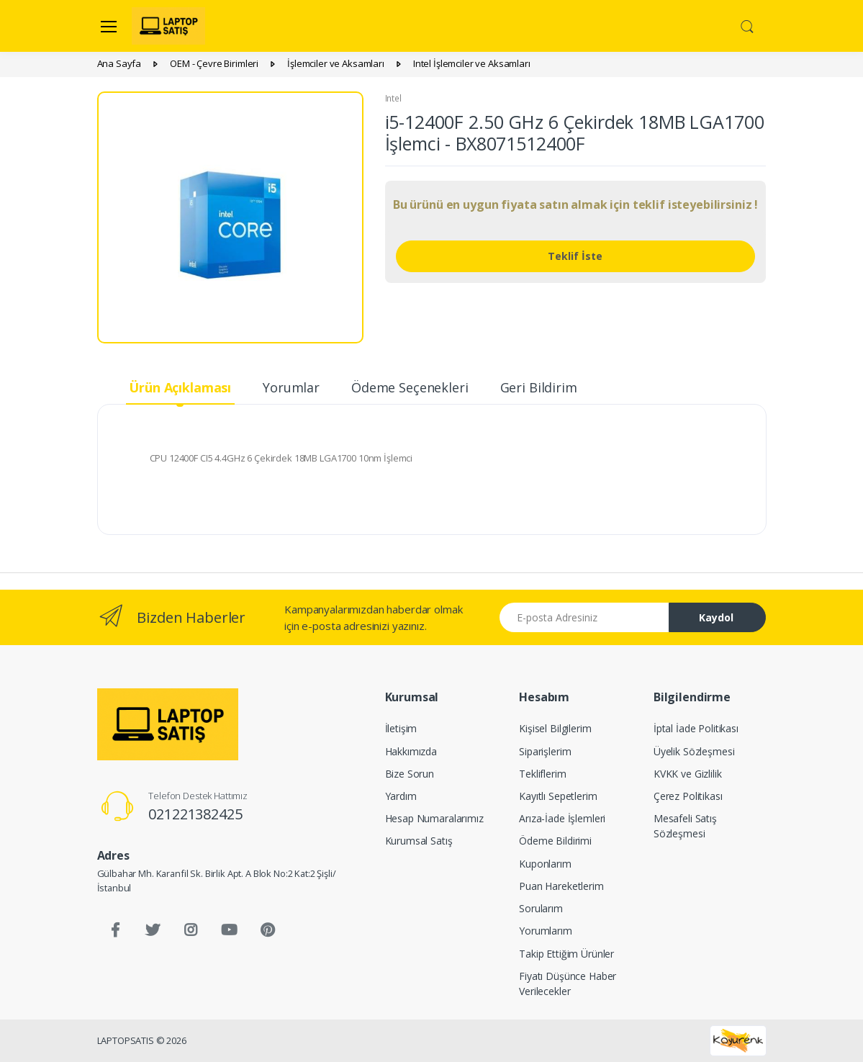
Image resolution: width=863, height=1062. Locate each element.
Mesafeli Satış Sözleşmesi (685, 825)
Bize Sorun (410, 773)
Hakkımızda (411, 751)
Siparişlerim (545, 751)
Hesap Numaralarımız (434, 818)
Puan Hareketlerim (561, 886)
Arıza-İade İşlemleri (562, 818)
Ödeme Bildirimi (555, 840)
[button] (747, 25)
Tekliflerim (542, 773)
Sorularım (541, 908)
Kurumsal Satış (419, 840)
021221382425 (195, 814)
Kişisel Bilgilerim (555, 728)
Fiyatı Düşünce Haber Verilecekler (567, 983)
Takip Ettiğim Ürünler (566, 953)
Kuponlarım (545, 863)
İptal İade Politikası (696, 728)
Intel (393, 98)
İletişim (401, 728)
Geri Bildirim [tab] (538, 387)
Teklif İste (575, 256)
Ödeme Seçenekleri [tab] (410, 387)
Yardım (401, 796)
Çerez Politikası (688, 796)
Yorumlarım (545, 930)
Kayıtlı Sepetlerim (558, 796)
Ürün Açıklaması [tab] (180, 387)
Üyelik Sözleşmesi (694, 751)
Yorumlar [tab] (291, 387)
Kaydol (716, 617)
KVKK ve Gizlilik (688, 773)
